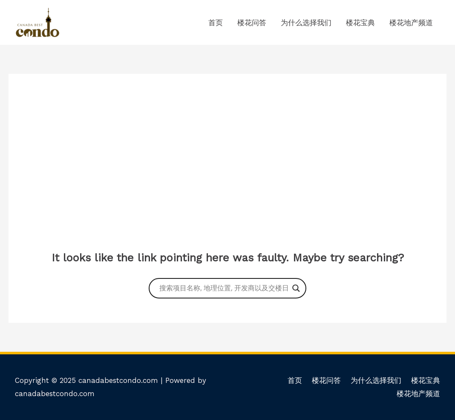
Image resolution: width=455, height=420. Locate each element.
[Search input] (223, 288)
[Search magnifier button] (296, 288)
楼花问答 (251, 22)
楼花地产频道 (411, 22)
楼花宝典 (360, 22)
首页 (215, 22)
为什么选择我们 (306, 22)
